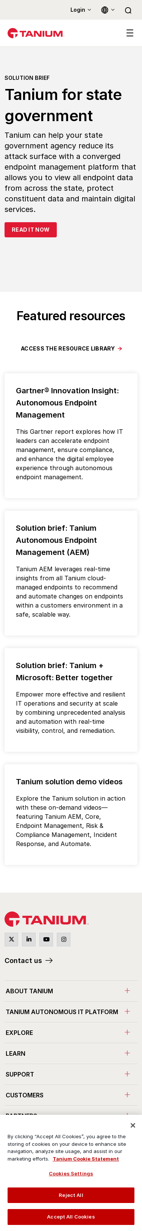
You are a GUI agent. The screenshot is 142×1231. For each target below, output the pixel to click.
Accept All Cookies (71, 1217)
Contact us (23, 961)
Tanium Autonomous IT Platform (62, 1012)
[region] (71, 1173)
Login (77, 9)
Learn (15, 1053)
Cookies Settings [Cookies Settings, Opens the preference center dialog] (71, 1173)
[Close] (133, 1125)
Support (20, 1074)
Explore (19, 1032)
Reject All (71, 1195)
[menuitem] (71, 990)
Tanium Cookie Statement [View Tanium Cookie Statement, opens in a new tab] (86, 1159)
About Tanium (29, 991)
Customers (25, 1095)
